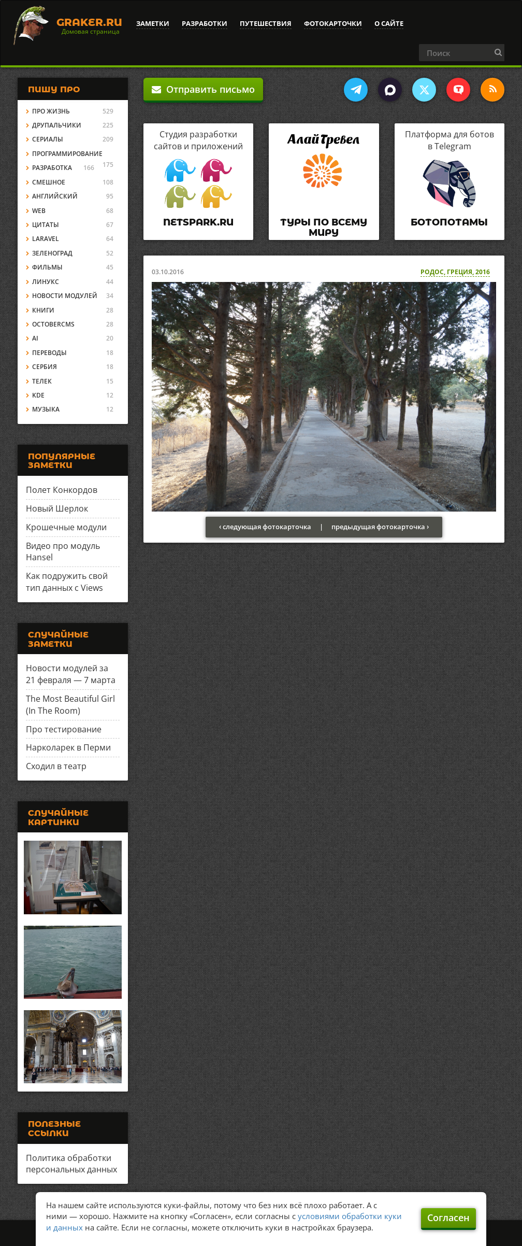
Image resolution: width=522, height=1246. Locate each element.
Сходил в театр (56, 766)
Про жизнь (51, 111)
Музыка (46, 409)
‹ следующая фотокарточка (265, 526)
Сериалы (47, 139)
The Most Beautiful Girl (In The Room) (70, 704)
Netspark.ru (198, 222)
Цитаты (45, 224)
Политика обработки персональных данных (71, 1164)
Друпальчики (56, 125)
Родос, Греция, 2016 (455, 271)
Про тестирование (64, 729)
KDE (38, 395)
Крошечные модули (66, 527)
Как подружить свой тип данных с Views (67, 581)
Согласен (448, 1217)
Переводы (49, 352)
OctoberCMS (53, 324)
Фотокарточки (333, 23)
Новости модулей (64, 295)
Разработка (52, 167)
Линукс (45, 281)
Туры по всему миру (323, 227)
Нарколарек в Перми (68, 747)
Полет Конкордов (61, 489)
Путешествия (266, 23)
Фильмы (47, 267)
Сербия (44, 366)
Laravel (45, 238)
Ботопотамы (449, 222)
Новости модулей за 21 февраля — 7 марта (70, 674)
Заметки (152, 23)
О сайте (388, 23)
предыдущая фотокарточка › (380, 526)
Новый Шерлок (57, 508)
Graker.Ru (89, 22)
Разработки (204, 23)
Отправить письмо (203, 89)
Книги (43, 310)
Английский (55, 196)
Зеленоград (52, 253)
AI (35, 338)
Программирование (67, 153)
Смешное (48, 182)
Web (39, 210)
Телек (42, 381)
